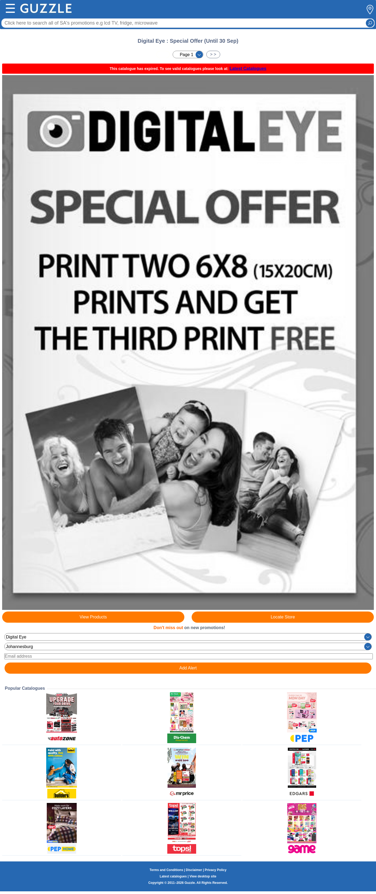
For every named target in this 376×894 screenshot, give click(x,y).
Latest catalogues (173, 876)
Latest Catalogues (248, 68)
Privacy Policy (215, 870)
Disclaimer (194, 870)
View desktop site (202, 876)
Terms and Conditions (166, 870)
